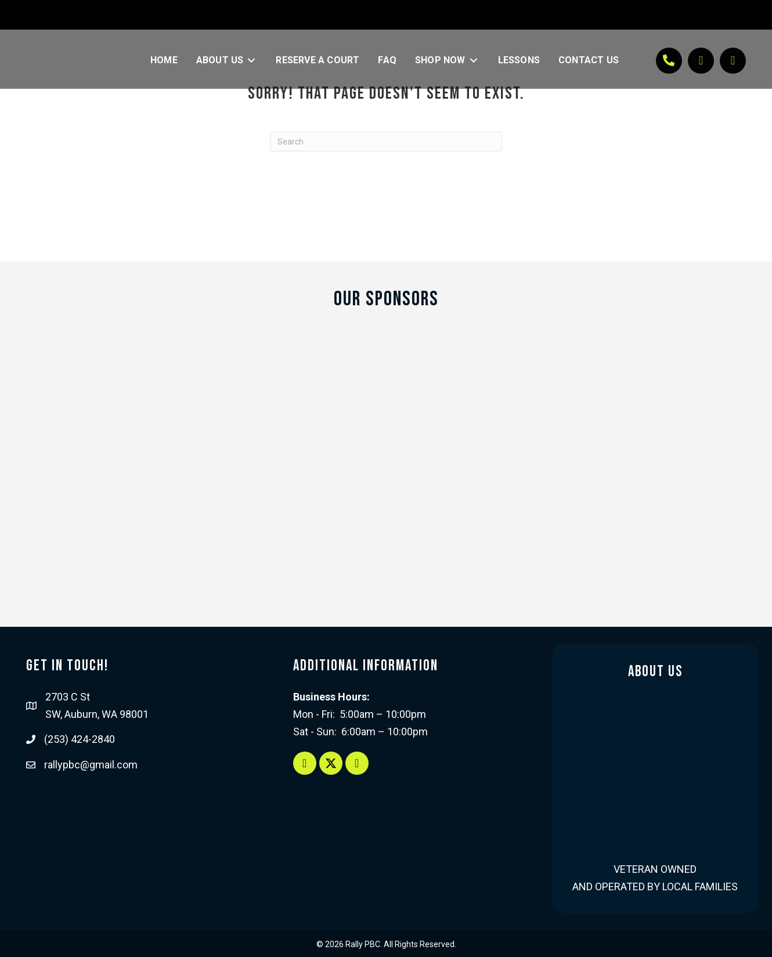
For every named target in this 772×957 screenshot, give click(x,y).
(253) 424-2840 (79, 739)
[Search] (386, 141)
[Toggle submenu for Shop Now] (474, 60)
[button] (669, 61)
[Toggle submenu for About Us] (251, 60)
